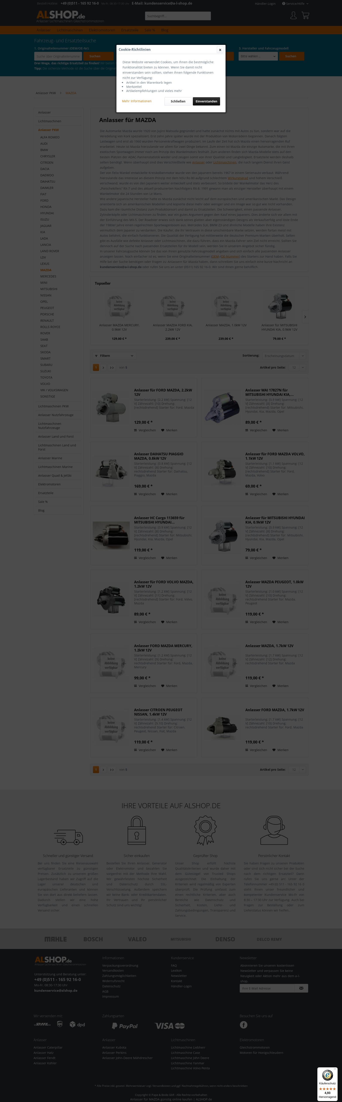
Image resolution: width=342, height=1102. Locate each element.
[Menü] (335, 1070)
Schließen (178, 101)
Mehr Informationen (137, 101)
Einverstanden (206, 101)
